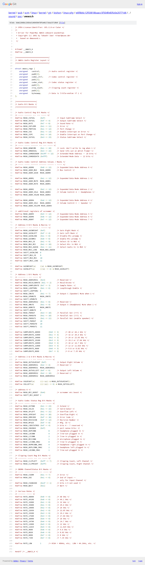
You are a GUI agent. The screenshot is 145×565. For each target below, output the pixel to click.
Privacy (23, 561)
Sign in (139, 4)
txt (134, 561)
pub (20, 12)
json (140, 561)
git (49, 12)
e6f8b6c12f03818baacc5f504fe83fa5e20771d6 (101, 12)
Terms (30, 561)
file (62, 23)
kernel (12, 12)
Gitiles (15, 561)
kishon (57, 12)
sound (11, 16)
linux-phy (68, 12)
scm (27, 12)
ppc (20, 16)
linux (34, 12)
